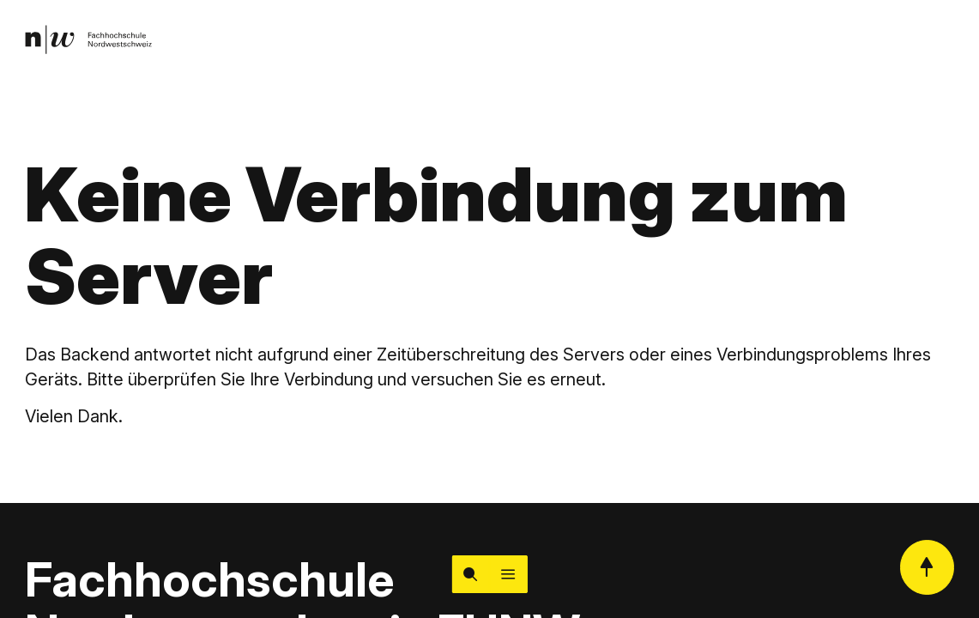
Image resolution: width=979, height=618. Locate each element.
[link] (88, 39)
